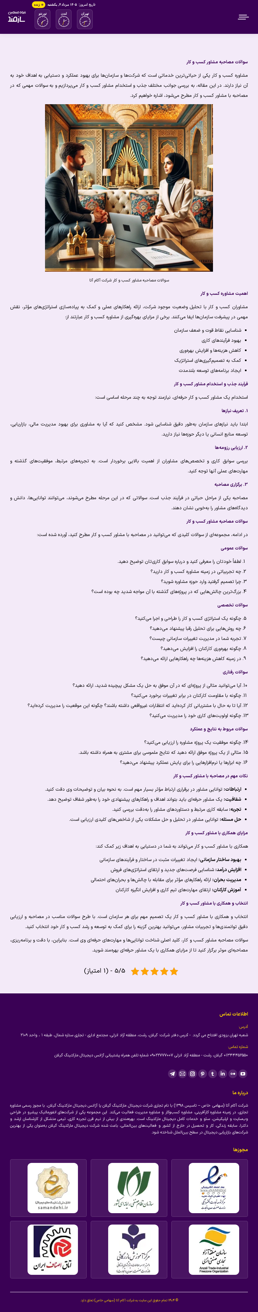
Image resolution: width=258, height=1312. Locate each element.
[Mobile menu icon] (244, 17)
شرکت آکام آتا (125, 1300)
